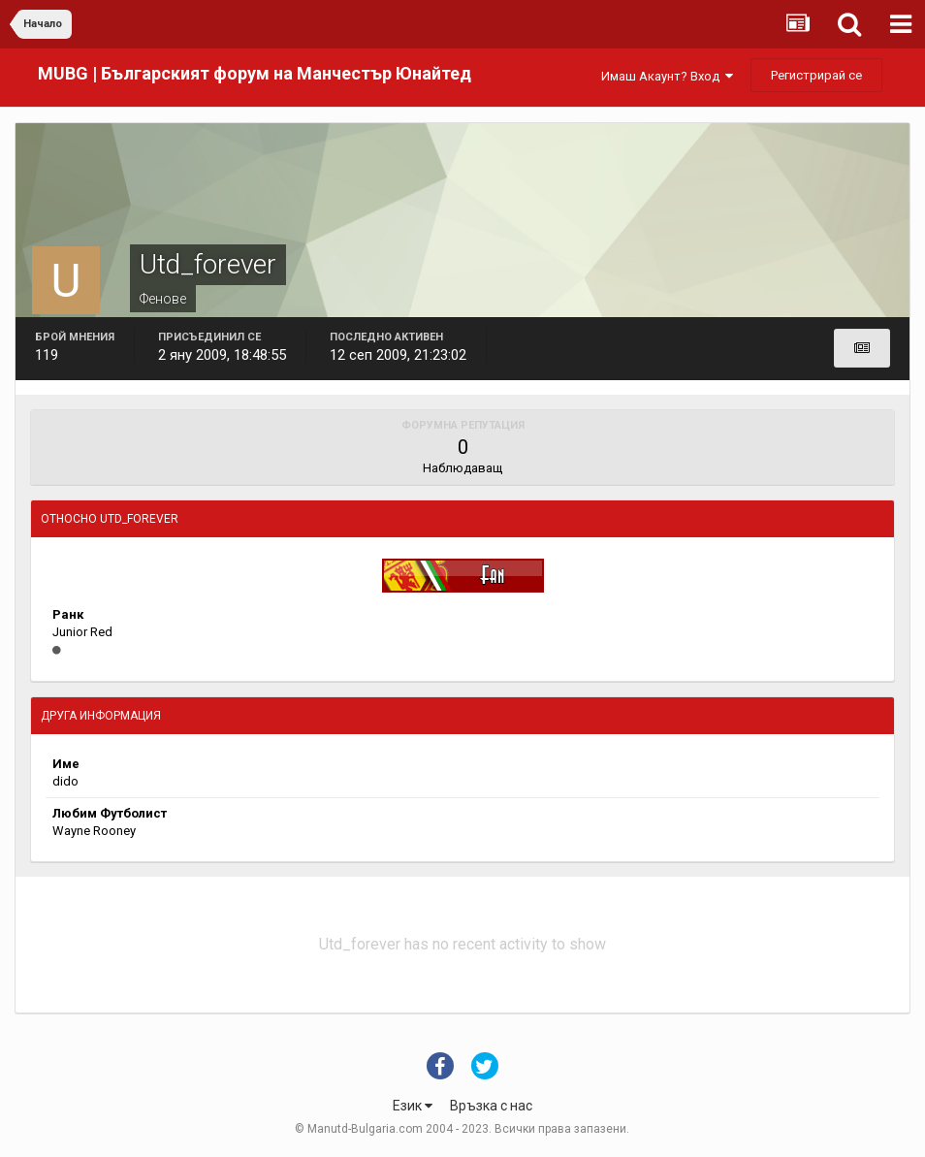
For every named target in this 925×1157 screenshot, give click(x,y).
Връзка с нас (491, 1105)
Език (412, 1105)
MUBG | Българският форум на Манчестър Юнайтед (254, 73)
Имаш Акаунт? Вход (667, 76)
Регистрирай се (816, 75)
